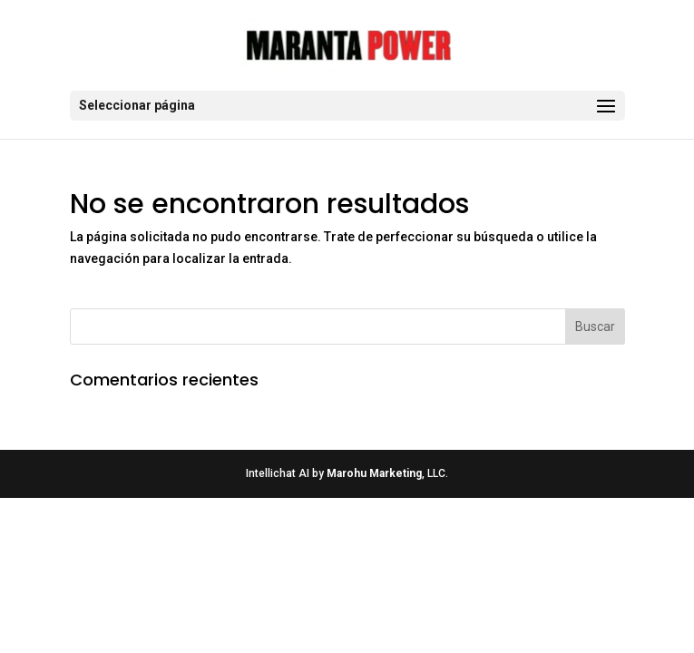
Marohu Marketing (374, 473)
